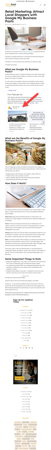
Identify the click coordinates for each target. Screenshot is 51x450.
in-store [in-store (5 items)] (32, 438)
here (17, 289)
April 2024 (25, 394)
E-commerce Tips (24, 315)
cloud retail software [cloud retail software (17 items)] (33, 424)
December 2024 (25, 391)
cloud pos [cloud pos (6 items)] (25, 424)
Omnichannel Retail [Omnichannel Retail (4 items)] (25, 443)
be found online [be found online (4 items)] (18, 422)
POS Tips (25, 333)
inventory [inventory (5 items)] (24, 441)
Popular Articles (25, 330)
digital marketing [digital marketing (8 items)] (32, 427)
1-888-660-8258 (21, 1)
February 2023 (25, 412)
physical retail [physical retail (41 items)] (18, 446)
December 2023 (25, 396)
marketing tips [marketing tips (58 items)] (17, 443)
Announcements (25, 313)
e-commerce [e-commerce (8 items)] (17, 429)
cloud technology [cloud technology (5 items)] (18, 427)
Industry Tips (25, 318)
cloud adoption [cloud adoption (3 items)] (33, 422)
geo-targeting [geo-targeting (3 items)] (17, 434)
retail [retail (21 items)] (16, 448)
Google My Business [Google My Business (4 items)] (19, 436)
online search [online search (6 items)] (33, 443)
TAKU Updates (25, 338)
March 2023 (25, 409)
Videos (25, 340)
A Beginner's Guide (25, 310)
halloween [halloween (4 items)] (19, 438)
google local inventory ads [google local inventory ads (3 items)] (31, 434)
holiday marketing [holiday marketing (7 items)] (26, 438)
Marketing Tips (23, 24)
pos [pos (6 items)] (29, 446)
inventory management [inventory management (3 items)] (31, 441)
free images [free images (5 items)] (25, 431)
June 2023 (25, 401)
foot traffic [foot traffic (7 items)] (19, 431)
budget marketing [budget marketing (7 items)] (25, 422)
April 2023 (25, 407)
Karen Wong (9, 24)
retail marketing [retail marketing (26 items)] (33, 448)
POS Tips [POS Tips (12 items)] (33, 446)
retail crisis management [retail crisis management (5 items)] (23, 448)
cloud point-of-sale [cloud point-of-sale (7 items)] (18, 424)
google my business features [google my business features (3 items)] (30, 436)
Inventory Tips (25, 323)
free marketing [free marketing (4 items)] (31, 431)
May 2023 (25, 404)
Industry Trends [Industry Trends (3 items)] (18, 441)
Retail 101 (25, 335)
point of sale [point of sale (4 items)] (25, 446)
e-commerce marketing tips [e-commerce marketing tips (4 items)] (26, 429)
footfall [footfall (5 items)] (34, 429)
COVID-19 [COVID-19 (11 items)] (26, 427)
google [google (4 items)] (23, 434)
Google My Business (27, 51)
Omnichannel (25, 328)
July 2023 (25, 399)
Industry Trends (25, 320)
